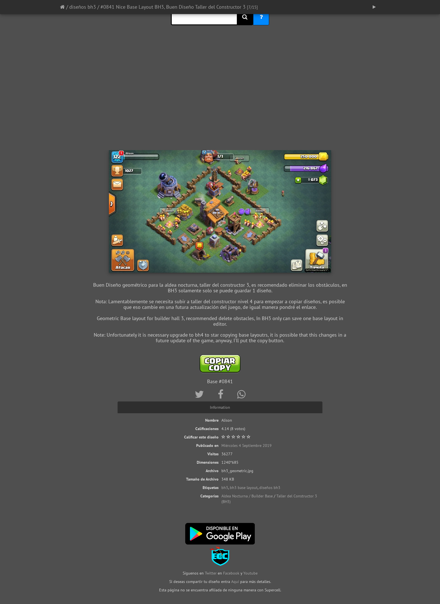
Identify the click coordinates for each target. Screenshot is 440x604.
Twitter (211, 573)
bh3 (224, 487)
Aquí (235, 581)
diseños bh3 (82, 7)
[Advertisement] (220, 105)
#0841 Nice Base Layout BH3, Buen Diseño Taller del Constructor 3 (173, 7)
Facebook (231, 573)
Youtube (250, 573)
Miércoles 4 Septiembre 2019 (246, 445)
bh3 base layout (244, 487)
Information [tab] (220, 407)
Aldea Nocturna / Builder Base (247, 496)
